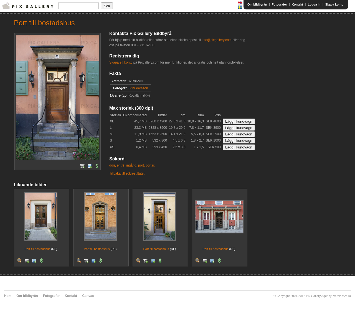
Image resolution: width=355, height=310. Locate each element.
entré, (121, 165)
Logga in (314, 4)
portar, (150, 165)
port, (141, 165)
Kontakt (297, 4)
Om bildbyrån (257, 4)
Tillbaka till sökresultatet (126, 173)
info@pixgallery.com (216, 40)
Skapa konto (334, 4)
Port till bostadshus (37, 249)
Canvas (88, 296)
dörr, (112, 165)
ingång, (131, 165)
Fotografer (279, 4)
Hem (7, 296)
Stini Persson (138, 88)
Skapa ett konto (120, 62)
